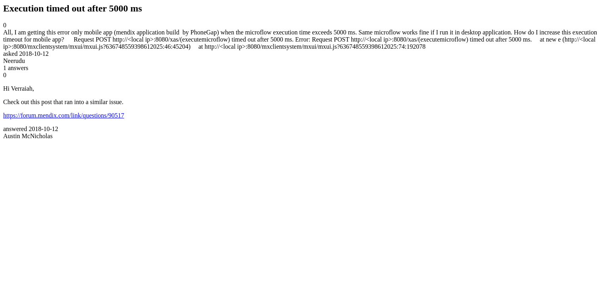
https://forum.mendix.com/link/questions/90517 (63, 115)
